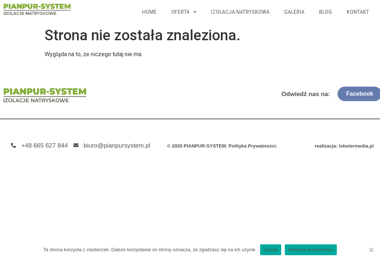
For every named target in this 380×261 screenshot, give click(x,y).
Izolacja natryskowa (240, 12)
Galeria (294, 12)
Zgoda (271, 249)
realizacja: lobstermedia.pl (344, 146)
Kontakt (358, 12)
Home (149, 12)
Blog (325, 12)
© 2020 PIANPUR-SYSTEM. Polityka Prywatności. (222, 146)
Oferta (184, 12)
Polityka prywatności (310, 249)
